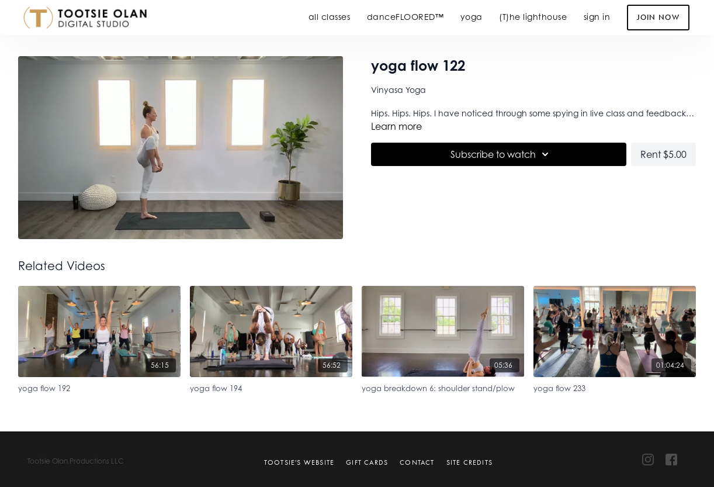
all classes (330, 17)
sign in (597, 17)
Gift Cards (367, 462)
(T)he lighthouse (533, 17)
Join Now (658, 17)
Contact (417, 462)
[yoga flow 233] (614, 387)
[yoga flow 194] (271, 387)
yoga (471, 17)
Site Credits (469, 462)
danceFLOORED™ (405, 17)
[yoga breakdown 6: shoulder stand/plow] (443, 387)
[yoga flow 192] (99, 387)
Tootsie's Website (299, 462)
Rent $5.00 (663, 154)
